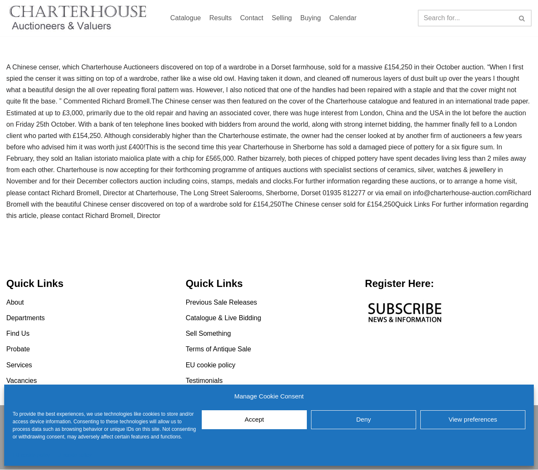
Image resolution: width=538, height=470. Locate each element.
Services (19, 365)
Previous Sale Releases (221, 302)
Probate (18, 349)
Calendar (342, 17)
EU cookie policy (31, 455)
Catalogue (185, 17)
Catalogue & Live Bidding (223, 318)
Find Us (17, 333)
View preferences (472, 419)
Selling (282, 17)
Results (220, 17)
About (15, 302)
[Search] (465, 18)
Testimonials (204, 381)
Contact (251, 17)
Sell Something (208, 333)
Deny (363, 419)
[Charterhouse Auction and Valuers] (79, 18)
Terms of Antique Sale (218, 349)
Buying (310, 17)
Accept (254, 419)
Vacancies (21, 381)
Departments (25, 318)
